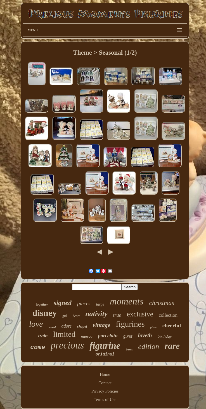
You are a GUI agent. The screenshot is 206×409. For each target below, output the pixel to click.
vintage (101, 325)
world (52, 327)
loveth (145, 335)
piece (153, 327)
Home (105, 374)
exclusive (140, 314)
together (42, 304)
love (36, 323)
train (43, 335)
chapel (82, 326)
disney (44, 313)
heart (76, 316)
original (105, 354)
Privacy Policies (105, 391)
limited (64, 334)
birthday (165, 336)
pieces (83, 303)
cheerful (171, 325)
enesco (87, 336)
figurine (104, 346)
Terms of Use (105, 399)
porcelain (108, 335)
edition (148, 346)
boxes (129, 349)
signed (63, 302)
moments (127, 301)
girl (64, 316)
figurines (130, 324)
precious (67, 345)
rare (172, 346)
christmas (161, 302)
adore (66, 326)
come (37, 347)
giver (127, 336)
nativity (96, 314)
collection (168, 315)
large (100, 304)
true (117, 315)
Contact (105, 383)
